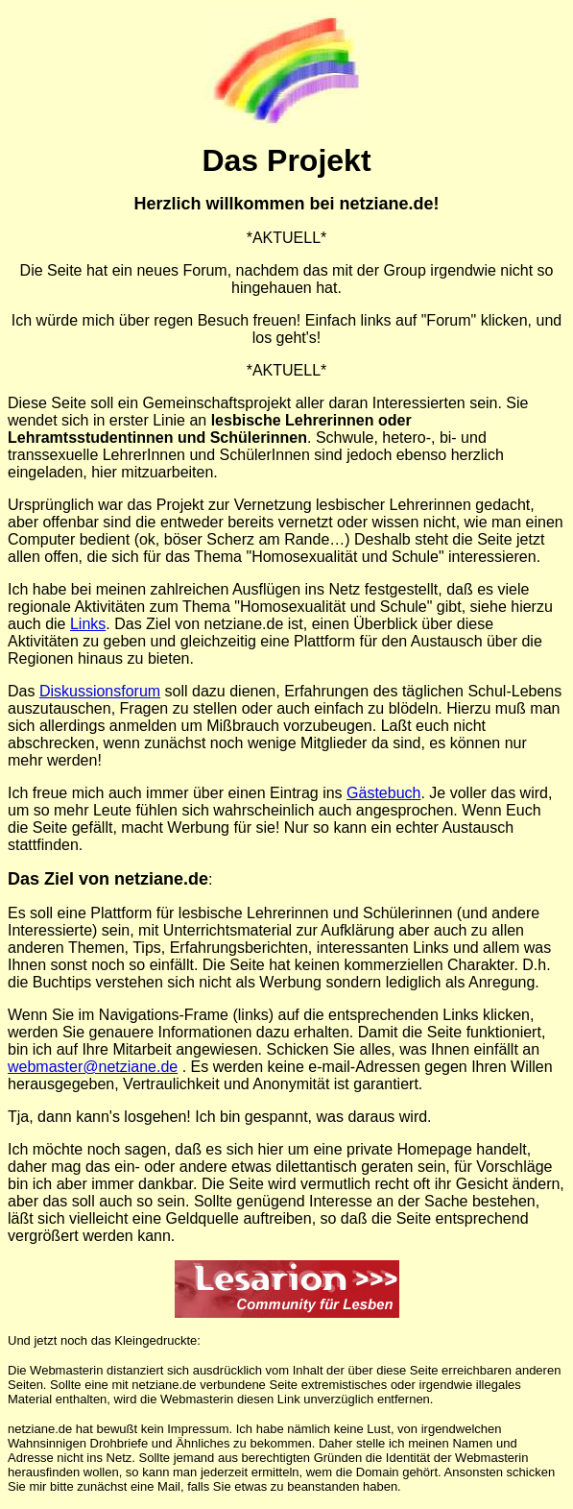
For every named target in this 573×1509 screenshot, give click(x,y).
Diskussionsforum (99, 691)
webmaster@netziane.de (93, 1067)
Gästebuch (383, 793)
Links (88, 624)
